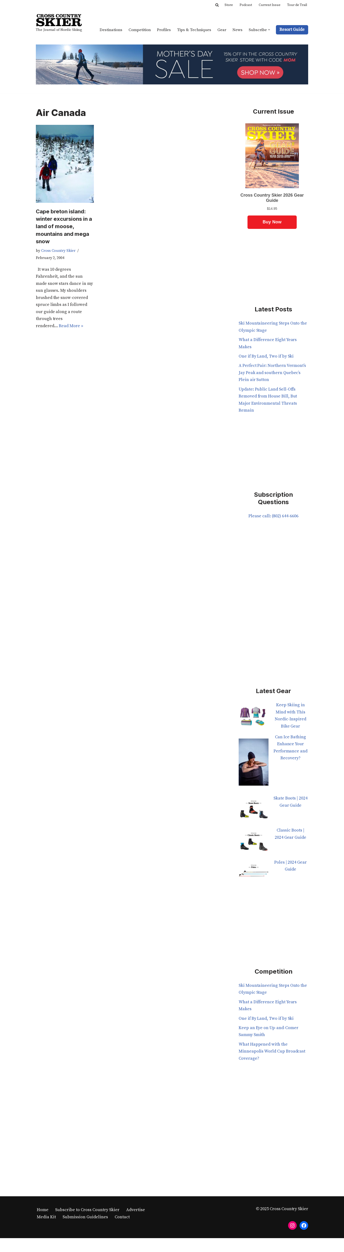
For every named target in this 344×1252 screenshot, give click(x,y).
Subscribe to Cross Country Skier (87, 1210)
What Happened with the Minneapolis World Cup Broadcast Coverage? (272, 1052)
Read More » (71, 327)
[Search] (217, 5)
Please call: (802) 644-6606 (273, 517)
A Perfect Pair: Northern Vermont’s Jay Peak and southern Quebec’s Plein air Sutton (272, 373)
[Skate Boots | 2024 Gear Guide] (254, 812)
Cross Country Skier (58, 251)
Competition (139, 29)
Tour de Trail (297, 5)
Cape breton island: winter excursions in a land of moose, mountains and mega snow (64, 226)
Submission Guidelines (85, 1218)
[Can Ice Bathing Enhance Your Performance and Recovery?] (254, 765)
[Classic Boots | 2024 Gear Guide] (254, 844)
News (237, 29)
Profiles (163, 29)
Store (229, 5)
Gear (221, 29)
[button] (269, 30)
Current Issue (269, 5)
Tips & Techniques (194, 29)
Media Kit (46, 1218)
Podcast (246, 5)
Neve (41, 1245)
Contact (122, 1218)
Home (42, 1210)
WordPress (82, 1245)
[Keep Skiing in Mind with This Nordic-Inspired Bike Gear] (254, 719)
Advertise (135, 1210)
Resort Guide (292, 29)
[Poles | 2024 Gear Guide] (254, 875)
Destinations (109, 29)
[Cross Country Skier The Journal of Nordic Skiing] (59, 23)
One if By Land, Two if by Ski (266, 357)
